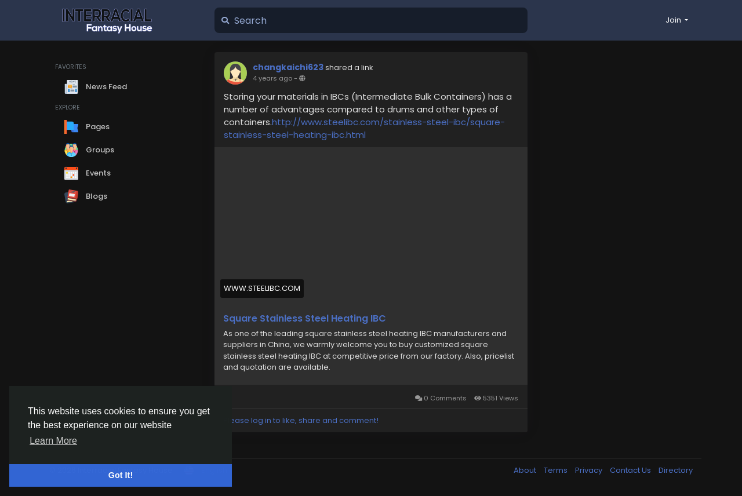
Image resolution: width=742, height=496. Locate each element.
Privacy (589, 470)
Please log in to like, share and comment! (301, 420)
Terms (556, 470)
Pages (87, 127)
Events (87, 173)
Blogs (85, 196)
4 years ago (272, 78)
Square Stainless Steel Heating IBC (304, 318)
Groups (89, 150)
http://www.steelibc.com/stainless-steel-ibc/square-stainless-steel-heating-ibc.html (364, 128)
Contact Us (631, 470)
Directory (676, 470)
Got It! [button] (120, 475)
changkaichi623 (288, 67)
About (526, 470)
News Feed (95, 87)
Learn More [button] (53, 441)
